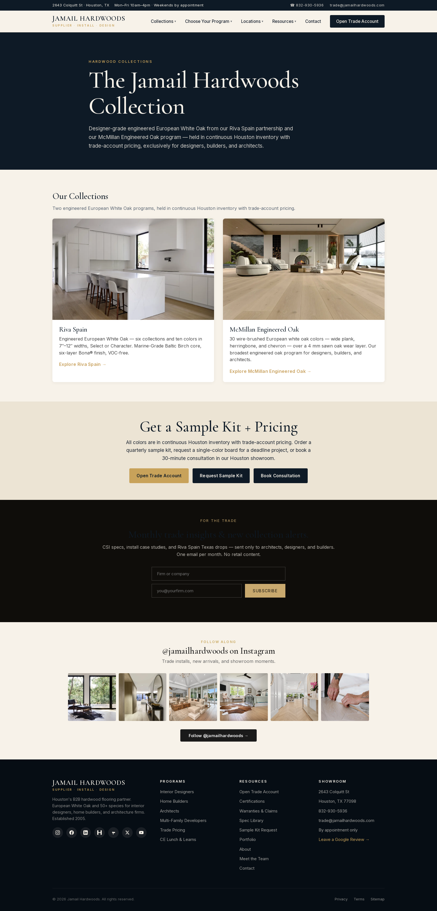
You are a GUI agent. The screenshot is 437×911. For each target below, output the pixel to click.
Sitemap (378, 899)
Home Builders (174, 801)
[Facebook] (71, 832)
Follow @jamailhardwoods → (219, 735)
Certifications (252, 801)
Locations (252, 21)
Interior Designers (177, 791)
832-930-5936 (333, 811)
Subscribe (265, 590)
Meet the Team (254, 858)
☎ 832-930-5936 (307, 5)
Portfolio (247, 839)
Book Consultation (280, 475)
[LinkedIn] (85, 832)
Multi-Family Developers (183, 820)
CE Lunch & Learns (178, 839)
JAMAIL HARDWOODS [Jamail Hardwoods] (88, 21)
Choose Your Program (208, 21)
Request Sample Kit (221, 475)
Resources (284, 21)
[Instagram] (57, 832)
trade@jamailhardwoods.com (357, 5)
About (245, 849)
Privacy (341, 899)
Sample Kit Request (258, 830)
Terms (359, 899)
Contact (313, 21)
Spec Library (251, 820)
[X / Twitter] (127, 832)
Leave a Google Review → (344, 839)
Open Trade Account (357, 21)
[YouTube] (141, 832)
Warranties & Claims (258, 811)
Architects (169, 811)
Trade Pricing (172, 830)
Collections (163, 21)
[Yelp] (113, 832)
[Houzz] (99, 832)
